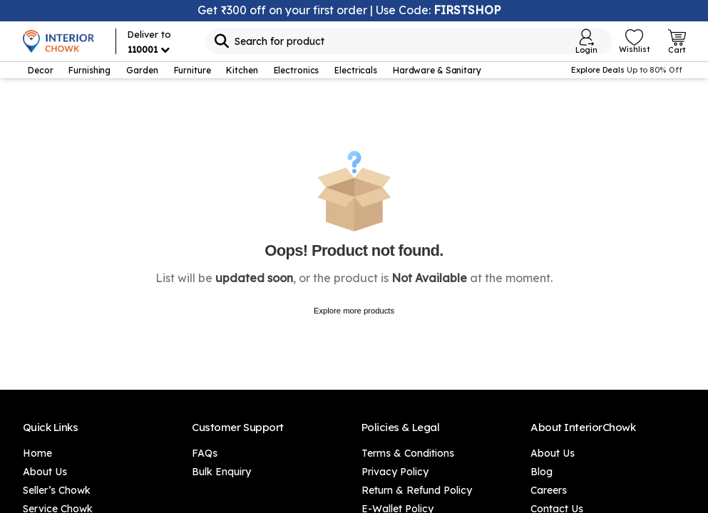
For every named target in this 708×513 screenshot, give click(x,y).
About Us (45, 471)
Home (37, 453)
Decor (40, 70)
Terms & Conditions (407, 453)
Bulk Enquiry (221, 471)
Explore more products (354, 310)
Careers (548, 490)
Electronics (296, 70)
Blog (541, 471)
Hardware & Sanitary (437, 70)
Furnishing (89, 70)
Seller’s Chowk (57, 490)
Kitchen (241, 70)
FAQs (204, 453)
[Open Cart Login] (677, 41)
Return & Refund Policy (416, 490)
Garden (142, 70)
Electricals (355, 70)
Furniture (192, 70)
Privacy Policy (395, 471)
